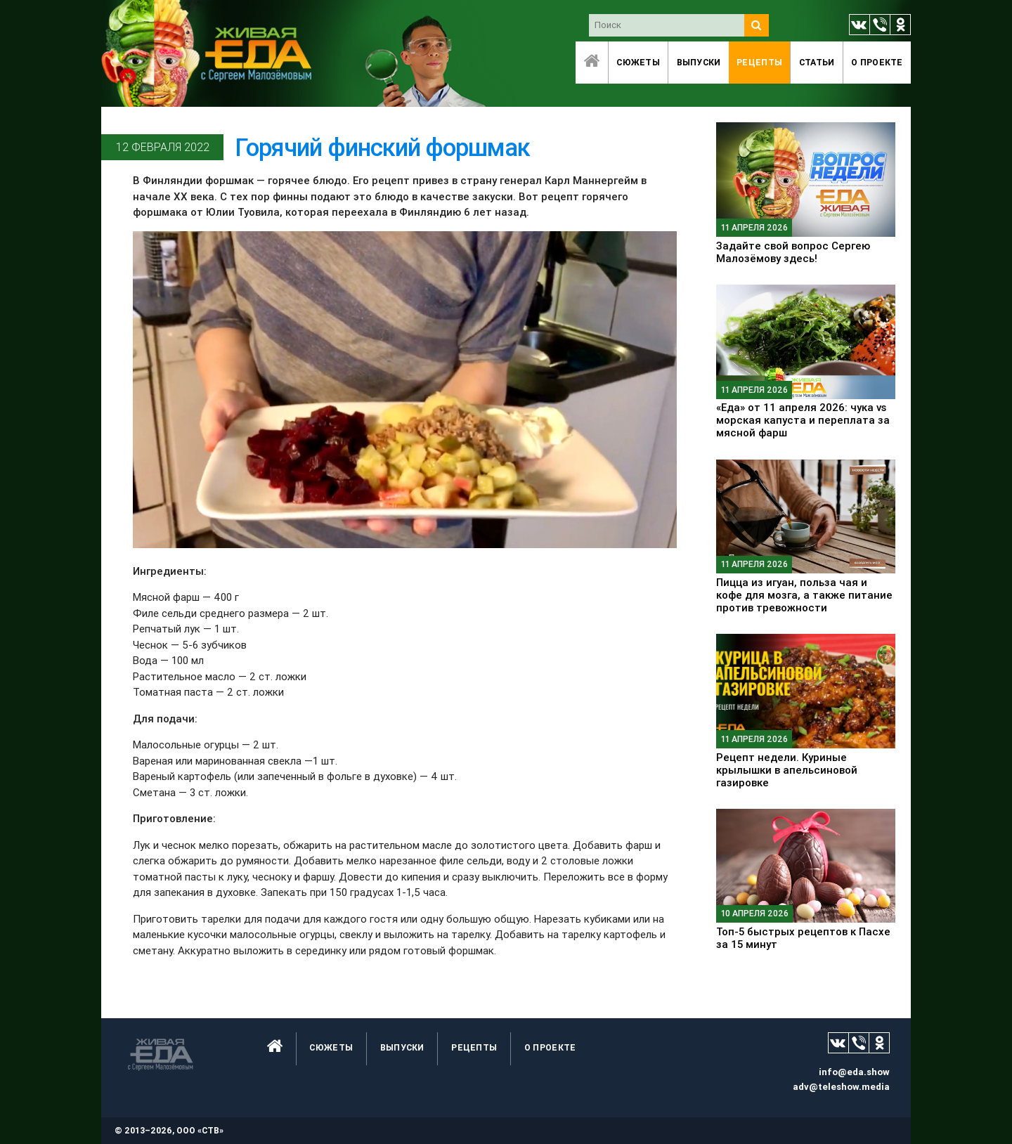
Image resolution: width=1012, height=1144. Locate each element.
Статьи (817, 62)
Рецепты (759, 62)
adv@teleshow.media (841, 1087)
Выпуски (699, 62)
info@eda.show (854, 1072)
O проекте (877, 62)
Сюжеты (638, 62)
